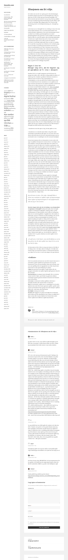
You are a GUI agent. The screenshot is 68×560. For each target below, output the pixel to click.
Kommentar (31, 488)
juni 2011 (6, 179)
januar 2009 (6, 231)
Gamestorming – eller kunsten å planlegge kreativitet (8, 18)
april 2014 (6, 152)
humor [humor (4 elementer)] (11, 103)
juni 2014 (6, 150)
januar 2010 (6, 212)
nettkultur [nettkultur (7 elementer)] (7, 110)
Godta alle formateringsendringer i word (9, 40)
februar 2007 (6, 264)
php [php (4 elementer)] (13, 116)
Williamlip (6, 48)
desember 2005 (7, 285)
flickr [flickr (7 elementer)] (9, 101)
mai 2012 (6, 165)
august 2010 (6, 198)
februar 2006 (6, 281)
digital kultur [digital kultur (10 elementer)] (10, 96)
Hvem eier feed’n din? (9, 53)
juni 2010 (6, 202)
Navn (29, 505)
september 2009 (7, 219)
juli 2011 (5, 177)
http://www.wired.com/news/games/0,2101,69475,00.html (42, 411)
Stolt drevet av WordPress (33, 557)
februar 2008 (6, 252)
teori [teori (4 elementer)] (12, 123)
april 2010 (6, 206)
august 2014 (6, 148)
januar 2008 (6, 254)
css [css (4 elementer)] (12, 92)
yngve (32, 443)
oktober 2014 (6, 146)
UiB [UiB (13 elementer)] (6, 125)
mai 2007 (6, 258)
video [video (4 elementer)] (9, 126)
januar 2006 (6, 283)
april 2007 (6, 260)
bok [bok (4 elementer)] (11, 92)
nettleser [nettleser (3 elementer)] (12, 110)
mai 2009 (6, 223)
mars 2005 (6, 304)
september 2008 (7, 240)
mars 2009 (6, 227)
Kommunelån (6, 28)
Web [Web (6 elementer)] (12, 128)
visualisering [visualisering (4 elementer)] (7, 128)
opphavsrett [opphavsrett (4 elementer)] (7, 116)
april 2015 (6, 144)
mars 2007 (6, 262)
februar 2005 (6, 306)
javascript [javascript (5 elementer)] (11, 104)
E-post (30, 511)
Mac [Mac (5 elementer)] (13, 106)
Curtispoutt (6, 78)
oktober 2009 (6, 217)
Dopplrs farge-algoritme (9, 30)
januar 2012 (6, 171)
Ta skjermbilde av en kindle (9, 36)
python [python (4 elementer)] (5, 118)
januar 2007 (6, 267)
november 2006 (7, 271)
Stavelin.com (9, 5)
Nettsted (30, 516)
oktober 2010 (6, 194)
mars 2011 (6, 183)
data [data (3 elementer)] (14, 92)
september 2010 (7, 196)
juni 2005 (6, 298)
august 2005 (6, 294)
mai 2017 (6, 140)
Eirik (36, 320)
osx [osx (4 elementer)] (11, 116)
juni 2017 (6, 138)
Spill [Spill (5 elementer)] (12, 118)
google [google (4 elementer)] (8, 103)
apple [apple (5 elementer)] (9, 90)
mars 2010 (6, 208)
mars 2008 (6, 250)
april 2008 (6, 248)
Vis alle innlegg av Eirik (53, 312)
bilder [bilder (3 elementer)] (12, 90)
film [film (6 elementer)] (12, 99)
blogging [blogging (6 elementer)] (7, 92)
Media (40, 320)
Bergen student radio (54, 227)
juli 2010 (5, 200)
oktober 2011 (6, 175)
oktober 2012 (6, 160)
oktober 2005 (6, 289)
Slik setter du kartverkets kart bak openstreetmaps (10, 22)
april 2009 (6, 225)
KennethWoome (7, 58)
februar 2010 (6, 210)
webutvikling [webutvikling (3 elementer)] (6, 130)
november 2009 (7, 215)
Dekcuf (32, 350)
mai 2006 (6, 275)
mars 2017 (6, 142)
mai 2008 (6, 246)
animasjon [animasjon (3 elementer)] (6, 90)
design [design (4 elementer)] (5, 94)
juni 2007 (6, 256)
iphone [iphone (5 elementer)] (6, 104)
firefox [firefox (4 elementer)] (5, 101)
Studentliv (50, 320)
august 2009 (6, 221)
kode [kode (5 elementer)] (5, 106)
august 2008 (6, 242)
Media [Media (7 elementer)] (6, 108)
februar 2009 (6, 229)
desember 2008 (7, 233)
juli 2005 (5, 296)
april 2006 (6, 277)
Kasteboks (6, 32)
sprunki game (7, 62)
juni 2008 (6, 244)
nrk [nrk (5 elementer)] (5, 112)
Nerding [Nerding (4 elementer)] (13, 108)
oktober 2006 (6, 273)
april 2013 (6, 158)
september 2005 (7, 291)
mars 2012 (6, 167)
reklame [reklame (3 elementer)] (9, 118)
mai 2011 (6, 181)
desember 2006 (7, 269)
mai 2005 (6, 300)
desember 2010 (7, 190)
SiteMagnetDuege (7, 52)
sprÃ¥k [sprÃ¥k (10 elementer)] (7, 120)
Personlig (44, 320)
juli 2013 (5, 156)
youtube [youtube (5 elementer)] (11, 130)
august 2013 (6, 154)
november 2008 (7, 235)
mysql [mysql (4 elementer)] (9, 108)
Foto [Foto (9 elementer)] (13, 101)
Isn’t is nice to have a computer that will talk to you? (10, 25)
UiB (53, 320)
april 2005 (6, 302)
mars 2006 (6, 279)
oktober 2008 (6, 237)
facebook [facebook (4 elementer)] (6, 98)
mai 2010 (6, 204)
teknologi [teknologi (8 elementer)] (7, 123)
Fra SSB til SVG (7, 14)
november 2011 (7, 173)
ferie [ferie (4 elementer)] (9, 98)
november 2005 (7, 287)
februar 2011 (6, 185)
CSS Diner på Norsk (8, 34)
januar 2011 (6, 188)
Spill (47, 320)
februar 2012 (6, 169)
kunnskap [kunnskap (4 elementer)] (9, 106)
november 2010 (7, 192)
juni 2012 (6, 163)
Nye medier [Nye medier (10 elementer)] (9, 114)
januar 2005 (6, 308)
